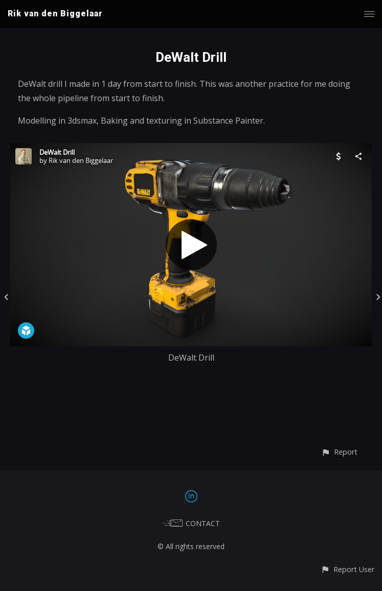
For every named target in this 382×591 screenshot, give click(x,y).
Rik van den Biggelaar (55, 13)
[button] (339, 451)
